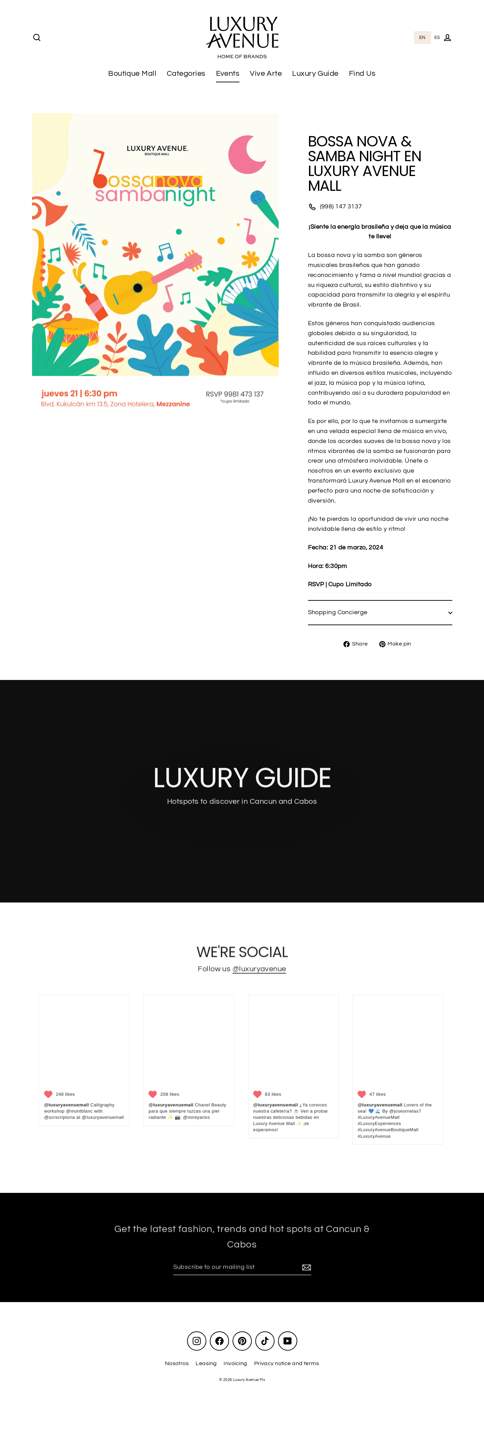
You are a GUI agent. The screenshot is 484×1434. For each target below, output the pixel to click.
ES (437, 37)
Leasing (206, 1363)
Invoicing (235, 1363)
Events (228, 74)
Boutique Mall (132, 74)
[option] (437, 38)
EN (422, 37)
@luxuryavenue (259, 973)
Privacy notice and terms (286, 1363)
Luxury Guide (315, 74)
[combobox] (422, 37)
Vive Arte (266, 74)
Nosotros (177, 1363)
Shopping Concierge (380, 612)
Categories (186, 74)
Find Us (362, 74)
